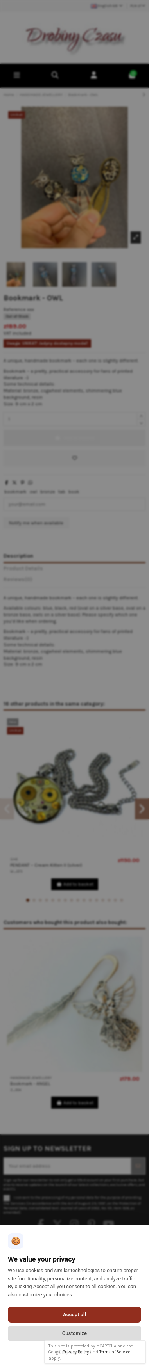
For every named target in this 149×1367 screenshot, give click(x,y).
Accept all (74, 1314)
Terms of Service (114, 1352)
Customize (74, 1333)
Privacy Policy (76, 1352)
